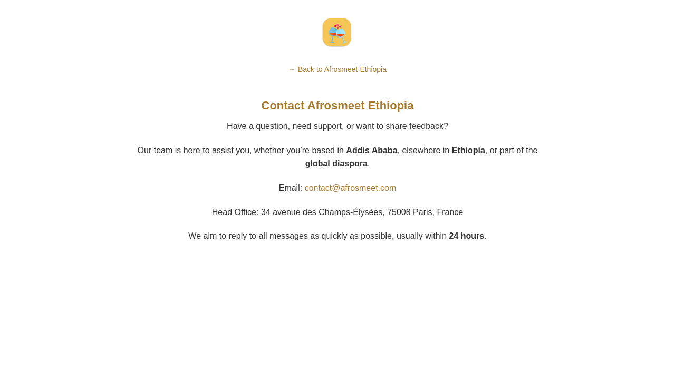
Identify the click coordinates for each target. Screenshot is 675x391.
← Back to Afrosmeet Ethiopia (337, 69)
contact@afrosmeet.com (351, 187)
